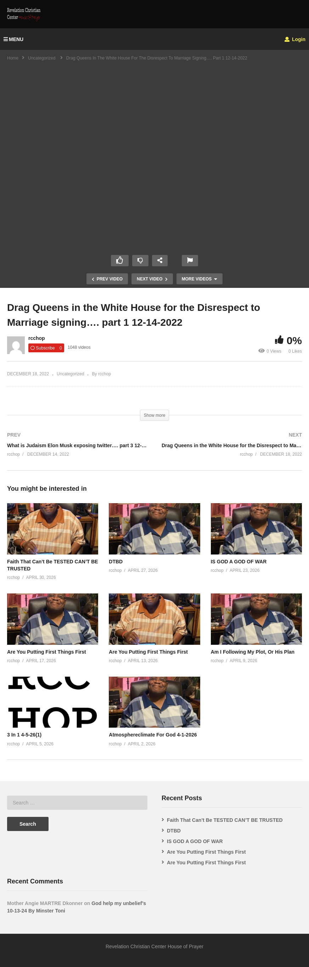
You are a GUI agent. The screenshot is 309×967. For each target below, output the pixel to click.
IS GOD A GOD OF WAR (239, 561)
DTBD (116, 561)
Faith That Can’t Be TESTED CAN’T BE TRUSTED (225, 820)
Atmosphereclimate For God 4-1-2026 (153, 735)
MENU (13, 39)
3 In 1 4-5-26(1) (24, 735)
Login (295, 39)
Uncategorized (70, 373)
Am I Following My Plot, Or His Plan (252, 652)
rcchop (36, 338)
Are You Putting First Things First (46, 652)
